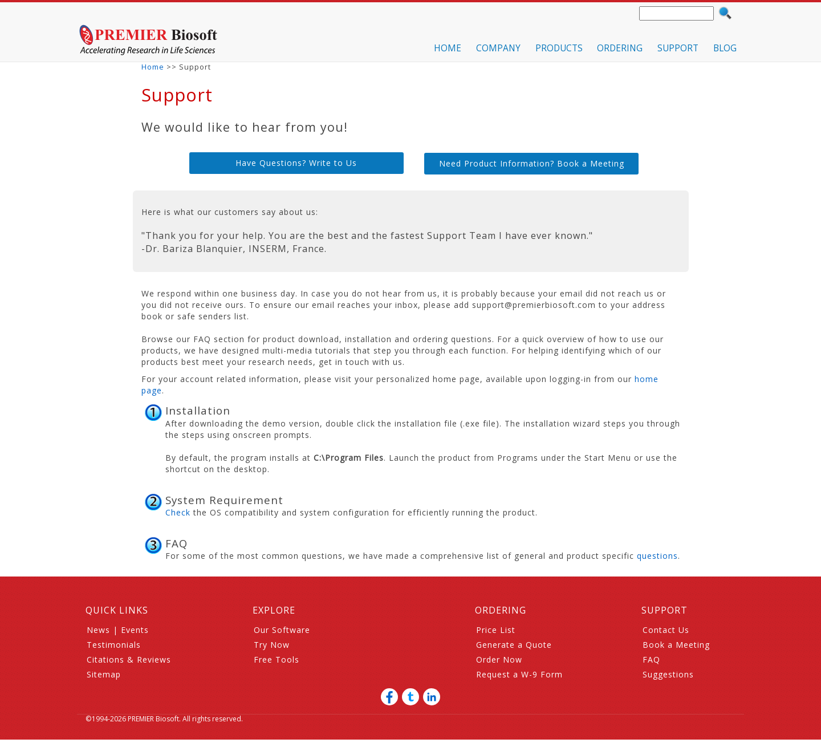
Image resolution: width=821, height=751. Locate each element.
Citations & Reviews (129, 659)
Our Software (282, 629)
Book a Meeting (676, 644)
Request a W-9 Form (519, 674)
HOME (447, 48)
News (98, 629)
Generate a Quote (514, 644)
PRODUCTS (559, 48)
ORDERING (620, 48)
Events (135, 629)
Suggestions (668, 674)
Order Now (499, 659)
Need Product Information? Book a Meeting (531, 163)
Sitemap (104, 674)
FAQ (651, 659)
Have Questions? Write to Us (296, 162)
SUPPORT (677, 48)
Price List (495, 629)
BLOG (725, 48)
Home (152, 67)
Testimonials (114, 644)
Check (177, 512)
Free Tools (276, 659)
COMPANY (498, 48)
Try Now (272, 644)
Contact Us (666, 629)
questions (657, 555)
